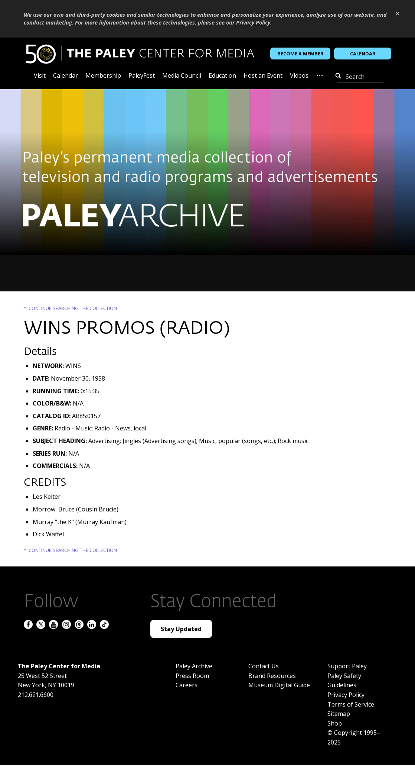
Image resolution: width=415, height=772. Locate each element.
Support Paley (347, 666)
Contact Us (263, 666)
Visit (40, 76)
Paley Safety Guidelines (344, 680)
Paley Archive (194, 666)
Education (222, 76)
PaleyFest (141, 76)
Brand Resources (272, 676)
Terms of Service (350, 704)
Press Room (192, 676)
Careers (186, 685)
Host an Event (263, 76)
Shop (334, 723)
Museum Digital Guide (279, 685)
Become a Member (300, 53)
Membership (103, 76)
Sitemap (338, 714)
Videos (299, 76)
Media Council (181, 76)
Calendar (362, 53)
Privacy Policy (346, 695)
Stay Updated (181, 629)
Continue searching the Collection (73, 308)
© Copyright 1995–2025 (353, 737)
